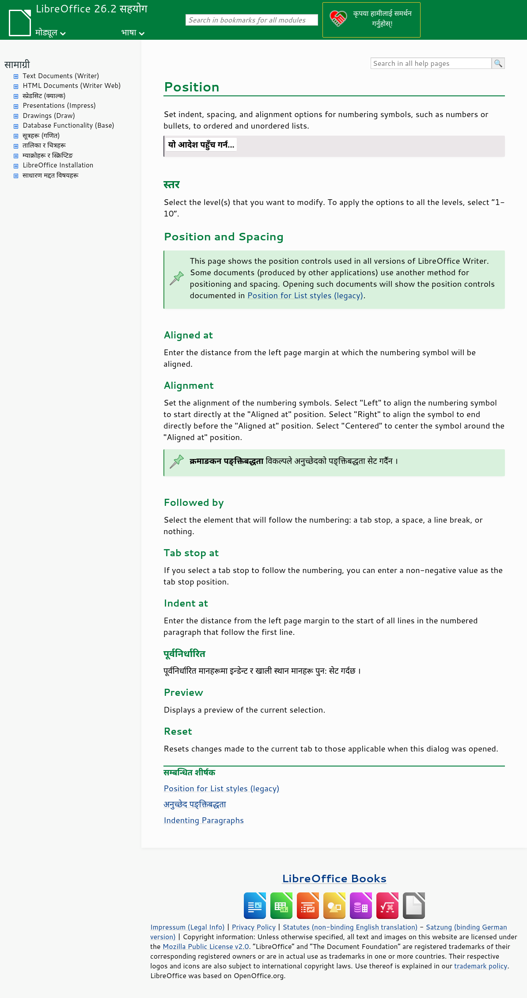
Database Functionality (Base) (68, 125)
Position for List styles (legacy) (305, 295)
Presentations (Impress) (59, 105)
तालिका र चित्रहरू (44, 145)
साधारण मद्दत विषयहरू (50, 175)
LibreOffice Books (334, 878)
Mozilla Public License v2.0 (206, 946)
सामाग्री (17, 64)
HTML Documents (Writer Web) (72, 85)
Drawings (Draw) (49, 115)
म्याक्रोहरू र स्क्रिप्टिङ (48, 155)
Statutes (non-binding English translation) (349, 927)
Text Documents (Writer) (61, 75)
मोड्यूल (46, 32)
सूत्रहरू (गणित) (41, 135)
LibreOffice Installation (58, 165)
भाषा (128, 32)
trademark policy (480, 966)
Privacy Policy (253, 927)
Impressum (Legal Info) (187, 927)
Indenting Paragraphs (203, 820)
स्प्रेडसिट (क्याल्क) (44, 95)
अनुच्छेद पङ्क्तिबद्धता (194, 804)
